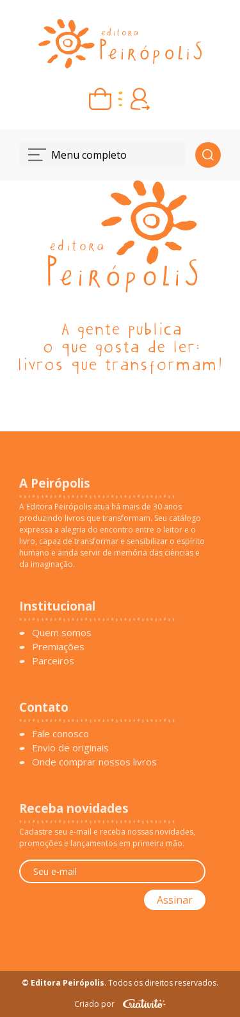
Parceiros (53, 660)
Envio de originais (70, 747)
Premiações (58, 646)
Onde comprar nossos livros (94, 761)
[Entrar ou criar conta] (140, 99)
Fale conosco (60, 733)
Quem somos (62, 632)
